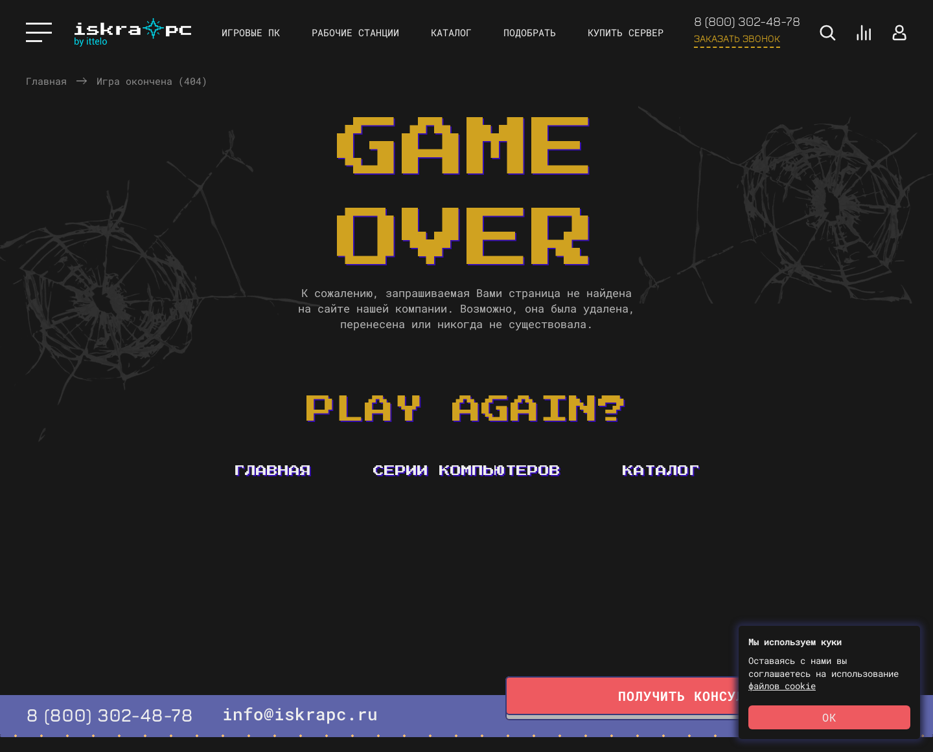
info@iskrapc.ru (300, 714)
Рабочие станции (355, 32)
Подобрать (529, 32)
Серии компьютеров (466, 470)
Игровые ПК (251, 32)
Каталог (451, 32)
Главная (46, 80)
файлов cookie (782, 686)
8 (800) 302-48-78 (747, 21)
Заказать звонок (737, 38)
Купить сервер (625, 32)
